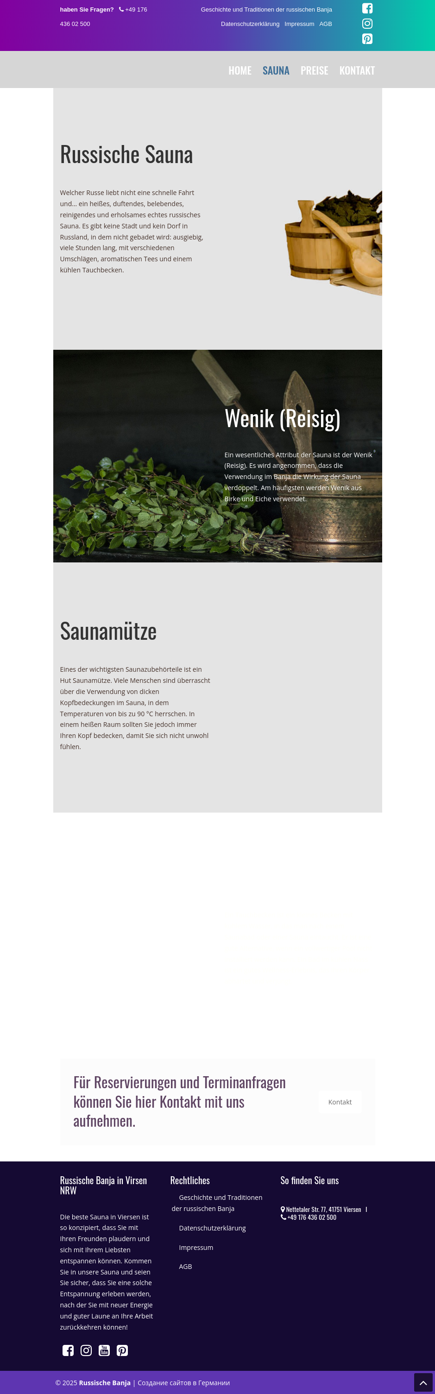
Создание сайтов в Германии (184, 1382)
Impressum (299, 23)
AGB (325, 23)
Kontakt (340, 1102)
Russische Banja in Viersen (97, 68)
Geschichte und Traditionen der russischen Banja (266, 9)
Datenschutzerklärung (250, 23)
